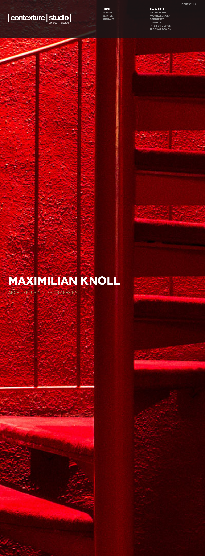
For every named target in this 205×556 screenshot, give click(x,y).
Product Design (160, 29)
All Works (157, 9)
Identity (155, 22)
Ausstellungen (160, 16)
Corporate (157, 19)
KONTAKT (108, 19)
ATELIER (107, 12)
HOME (106, 9)
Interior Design (160, 26)
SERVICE (108, 16)
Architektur (158, 12)
